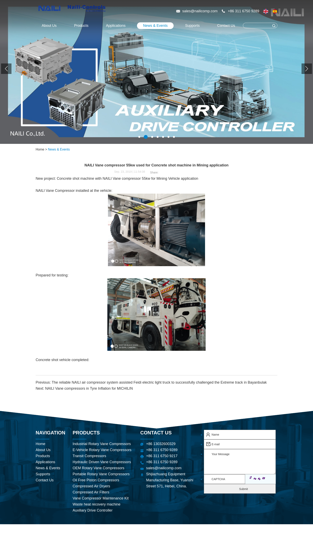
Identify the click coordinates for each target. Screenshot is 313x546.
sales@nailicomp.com (200, 11)
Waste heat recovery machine (96, 504)
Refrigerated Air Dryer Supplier (78, 542)
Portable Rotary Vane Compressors (101, 474)
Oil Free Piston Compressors (96, 480)
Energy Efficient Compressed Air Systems (144, 542)
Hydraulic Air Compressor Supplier (138, 536)
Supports (192, 26)
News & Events (155, 26)
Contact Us (226, 26)
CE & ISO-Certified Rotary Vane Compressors (223, 542)
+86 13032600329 (161, 444)
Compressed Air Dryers (91, 486)
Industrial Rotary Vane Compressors (102, 444)
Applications (115, 26)
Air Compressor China (84, 536)
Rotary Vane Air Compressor (239, 536)
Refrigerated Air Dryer (191, 536)
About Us (49, 26)
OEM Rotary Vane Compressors (98, 468)
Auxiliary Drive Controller (93, 510)
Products (81, 26)
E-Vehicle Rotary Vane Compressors (102, 450)
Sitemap (207, 529)
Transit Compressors (89, 456)
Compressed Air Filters (91, 492)
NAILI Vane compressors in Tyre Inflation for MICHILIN (89, 388)
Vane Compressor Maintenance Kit (101, 498)
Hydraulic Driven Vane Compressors (102, 462)
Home (40, 149)
